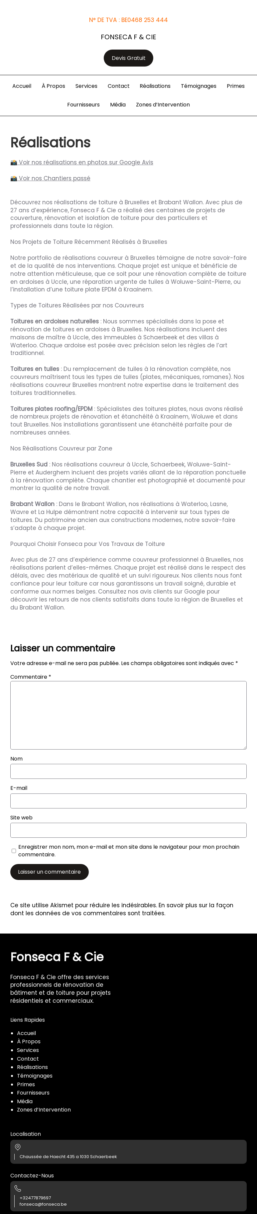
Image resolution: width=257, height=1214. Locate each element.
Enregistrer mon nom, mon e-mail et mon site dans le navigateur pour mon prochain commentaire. (128, 850)
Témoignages (35, 1076)
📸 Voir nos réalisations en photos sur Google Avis (81, 162)
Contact (28, 1059)
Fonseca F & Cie (128, 37)
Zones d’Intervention (44, 1110)
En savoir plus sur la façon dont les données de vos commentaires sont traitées (121, 909)
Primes (26, 1084)
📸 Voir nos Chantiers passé (50, 178)
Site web (21, 817)
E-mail (18, 788)
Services (28, 1050)
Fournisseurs (33, 1093)
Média (25, 1101)
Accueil (26, 1033)
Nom (16, 759)
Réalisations (32, 1067)
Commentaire (30, 677)
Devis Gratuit (129, 58)
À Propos (29, 1041)
